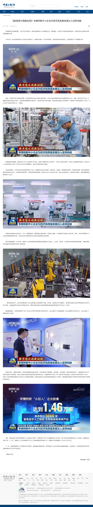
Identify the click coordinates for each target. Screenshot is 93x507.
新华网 (33, 483)
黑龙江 (54, 478)
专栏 (51, 11)
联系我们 (10, 480)
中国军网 (26, 484)
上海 (60, 478)
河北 (36, 478)
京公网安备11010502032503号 (33, 490)
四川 (47, 480)
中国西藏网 (80, 483)
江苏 (64, 478)
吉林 (50, 478)
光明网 (20, 484)
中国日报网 (5, 15)
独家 (73, 474)
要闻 (9, 15)
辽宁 (45, 478)
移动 (82, 6)
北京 (27, 478)
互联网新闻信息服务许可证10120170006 (44, 488)
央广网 (86, 483)
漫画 (59, 11)
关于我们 (5, 480)
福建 (73, 478)
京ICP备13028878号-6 (57, 490)
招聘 (80, 474)
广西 (33, 480)
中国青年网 (57, 483)
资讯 (22, 11)
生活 (47, 474)
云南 (56, 480)
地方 (79, 11)
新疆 (69, 480)
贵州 (51, 480)
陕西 (65, 480)
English (76, 6)
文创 (87, 11)
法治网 (47, 484)
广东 (29, 480)
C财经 (32, 11)
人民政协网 (41, 484)
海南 (38, 480)
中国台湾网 (72, 483)
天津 (32, 478)
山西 (41, 478)
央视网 (51, 483)
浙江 (69, 478)
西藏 (60, 480)
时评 (27, 474)
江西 (78, 478)
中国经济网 (65, 483)
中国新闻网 (33, 484)
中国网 (38, 483)
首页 (4, 11)
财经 (40, 474)
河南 (87, 478)
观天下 (68, 11)
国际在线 (45, 483)
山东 (82, 478)
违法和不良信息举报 (30, 488)
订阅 (86, 6)
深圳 (74, 480)
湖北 (20, 480)
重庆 (42, 480)
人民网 (27, 483)
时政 (12, 11)
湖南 (24, 480)
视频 (43, 11)
